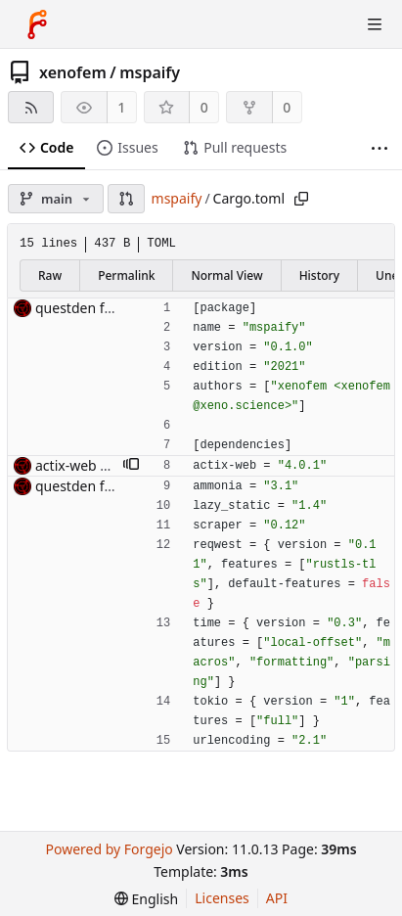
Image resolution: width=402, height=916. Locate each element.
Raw (50, 275)
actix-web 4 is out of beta (115, 465)
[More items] (379, 148)
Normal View (226, 275)
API (277, 898)
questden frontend (95, 307)
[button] (126, 198)
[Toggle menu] (374, 24)
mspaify (149, 72)
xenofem (73, 72)
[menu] (146, 899)
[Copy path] (301, 198)
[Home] (37, 24)
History (319, 275)
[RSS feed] (31, 107)
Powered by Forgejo (108, 849)
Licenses (222, 898)
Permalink (126, 275)
